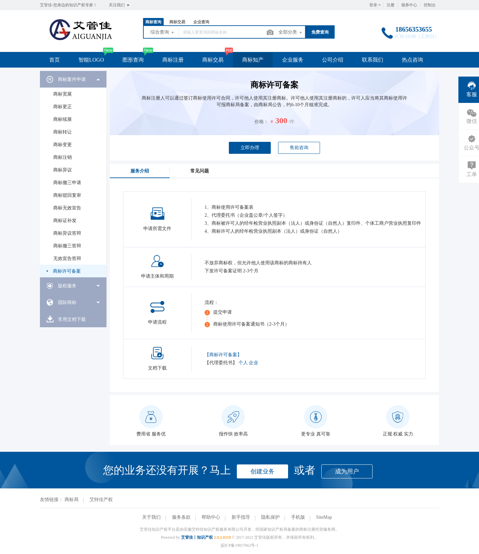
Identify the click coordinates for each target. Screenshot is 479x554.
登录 (373, 5)
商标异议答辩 (67, 233)
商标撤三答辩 (67, 245)
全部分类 (290, 33)
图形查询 (133, 60)
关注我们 (119, 5)
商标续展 (62, 119)
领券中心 (409, 5)
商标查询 (153, 22)
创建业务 (262, 471)
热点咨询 (412, 60)
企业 (253, 362)
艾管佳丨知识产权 (197, 537)
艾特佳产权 (101, 499)
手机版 (298, 517)
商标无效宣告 (67, 207)
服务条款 (181, 517)
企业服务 (292, 60)
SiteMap (324, 517)
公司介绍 (332, 60)
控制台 (430, 5)
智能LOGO (91, 60)
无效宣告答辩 (67, 258)
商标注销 (62, 157)
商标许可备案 (67, 271)
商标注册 (173, 60)
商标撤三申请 (67, 182)
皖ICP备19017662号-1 (239, 545)
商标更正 (62, 106)
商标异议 (62, 169)
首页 (54, 60)
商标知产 (252, 60)
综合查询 (162, 33)
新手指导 (241, 517)
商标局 (72, 499)
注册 (391, 5)
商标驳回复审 (67, 195)
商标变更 (62, 144)
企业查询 (201, 22)
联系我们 (372, 60)
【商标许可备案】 (223, 354)
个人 (243, 362)
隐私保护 (270, 517)
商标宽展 (62, 94)
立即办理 (249, 147)
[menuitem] (73, 174)
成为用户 (347, 471)
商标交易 (177, 22)
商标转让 (62, 132)
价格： (261, 121)
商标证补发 (65, 220)
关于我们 (151, 517)
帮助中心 (211, 517)
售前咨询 (299, 147)
